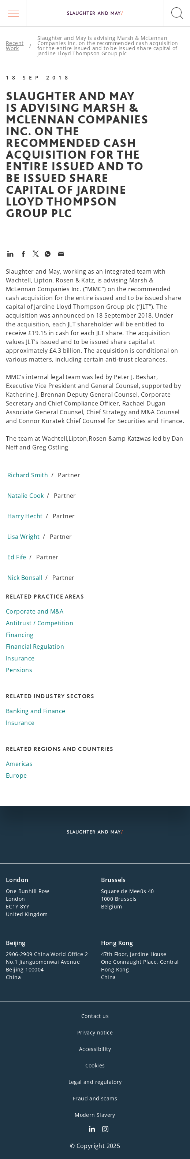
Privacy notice (95, 1032)
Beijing (16, 943)
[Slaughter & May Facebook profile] (105, 1130)
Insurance (20, 658)
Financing (20, 635)
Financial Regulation (35, 647)
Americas (19, 764)
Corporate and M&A (35, 611)
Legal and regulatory (95, 1081)
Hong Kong (117, 943)
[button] (13, 13)
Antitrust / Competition (39, 623)
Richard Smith (27, 475)
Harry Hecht (24, 516)
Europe (16, 775)
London (17, 880)
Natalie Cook (25, 496)
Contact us (95, 1015)
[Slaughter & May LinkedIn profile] (91, 1130)
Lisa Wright (23, 537)
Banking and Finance (36, 711)
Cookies (95, 1065)
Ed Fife (16, 557)
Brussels (113, 880)
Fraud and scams (95, 1098)
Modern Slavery (95, 1114)
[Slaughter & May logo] (95, 13)
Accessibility (95, 1048)
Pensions (19, 670)
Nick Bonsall (24, 578)
